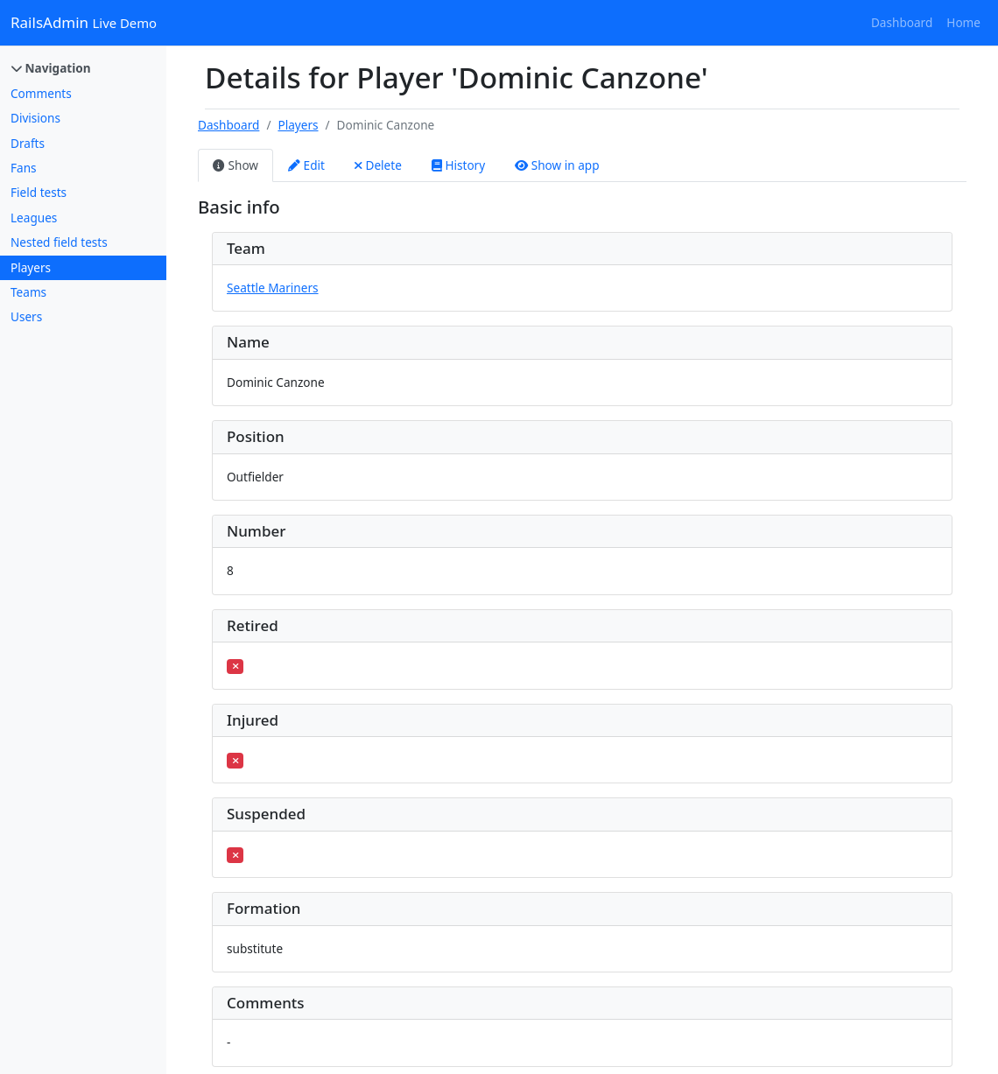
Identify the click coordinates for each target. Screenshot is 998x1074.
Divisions (35, 117)
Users (26, 316)
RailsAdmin (84, 22)
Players (31, 267)
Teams (28, 292)
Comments (41, 93)
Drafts (28, 143)
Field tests (39, 192)
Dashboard (901, 22)
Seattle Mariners (273, 287)
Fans (24, 167)
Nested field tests (59, 242)
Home (963, 22)
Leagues (34, 217)
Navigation (51, 68)
